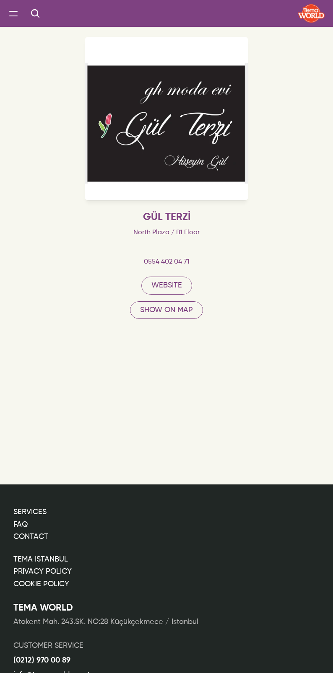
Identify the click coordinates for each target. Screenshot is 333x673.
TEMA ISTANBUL (40, 559)
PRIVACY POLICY (42, 571)
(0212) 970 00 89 (41, 660)
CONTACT (30, 537)
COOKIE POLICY (41, 584)
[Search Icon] (35, 13)
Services (30, 512)
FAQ (20, 524)
